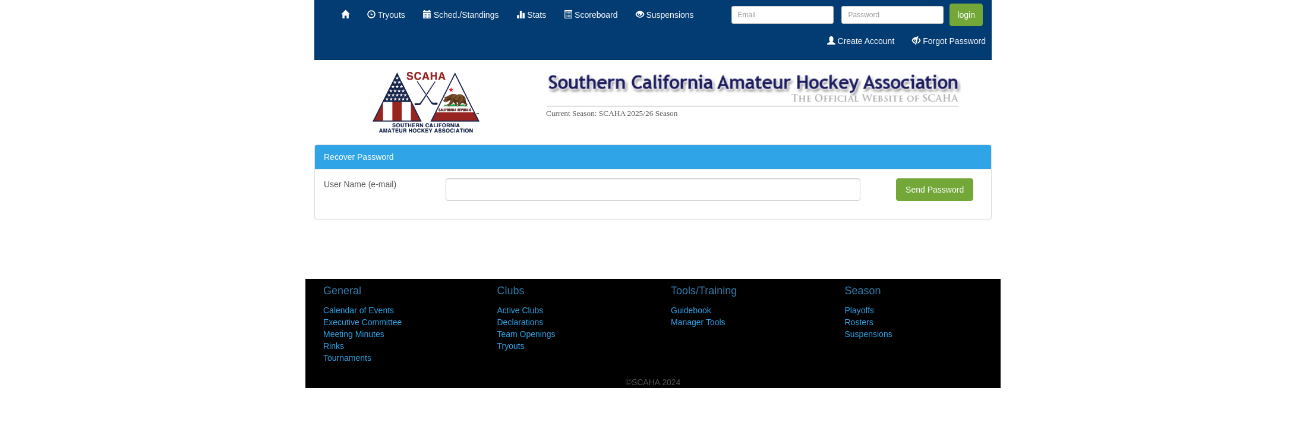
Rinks (333, 346)
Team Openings (526, 334)
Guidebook (691, 310)
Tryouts (511, 346)
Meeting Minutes (353, 334)
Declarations (520, 322)
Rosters (859, 322)
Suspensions (868, 334)
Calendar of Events (358, 310)
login (966, 15)
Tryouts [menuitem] (386, 15)
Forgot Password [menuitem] (949, 41)
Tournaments (347, 358)
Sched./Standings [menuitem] (461, 15)
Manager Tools (698, 322)
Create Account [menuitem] (861, 41)
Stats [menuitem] (531, 15)
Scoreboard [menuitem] (590, 15)
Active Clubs (520, 310)
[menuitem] (345, 15)
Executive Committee (362, 322)
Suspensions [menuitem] (665, 15)
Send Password (935, 189)
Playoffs (860, 310)
